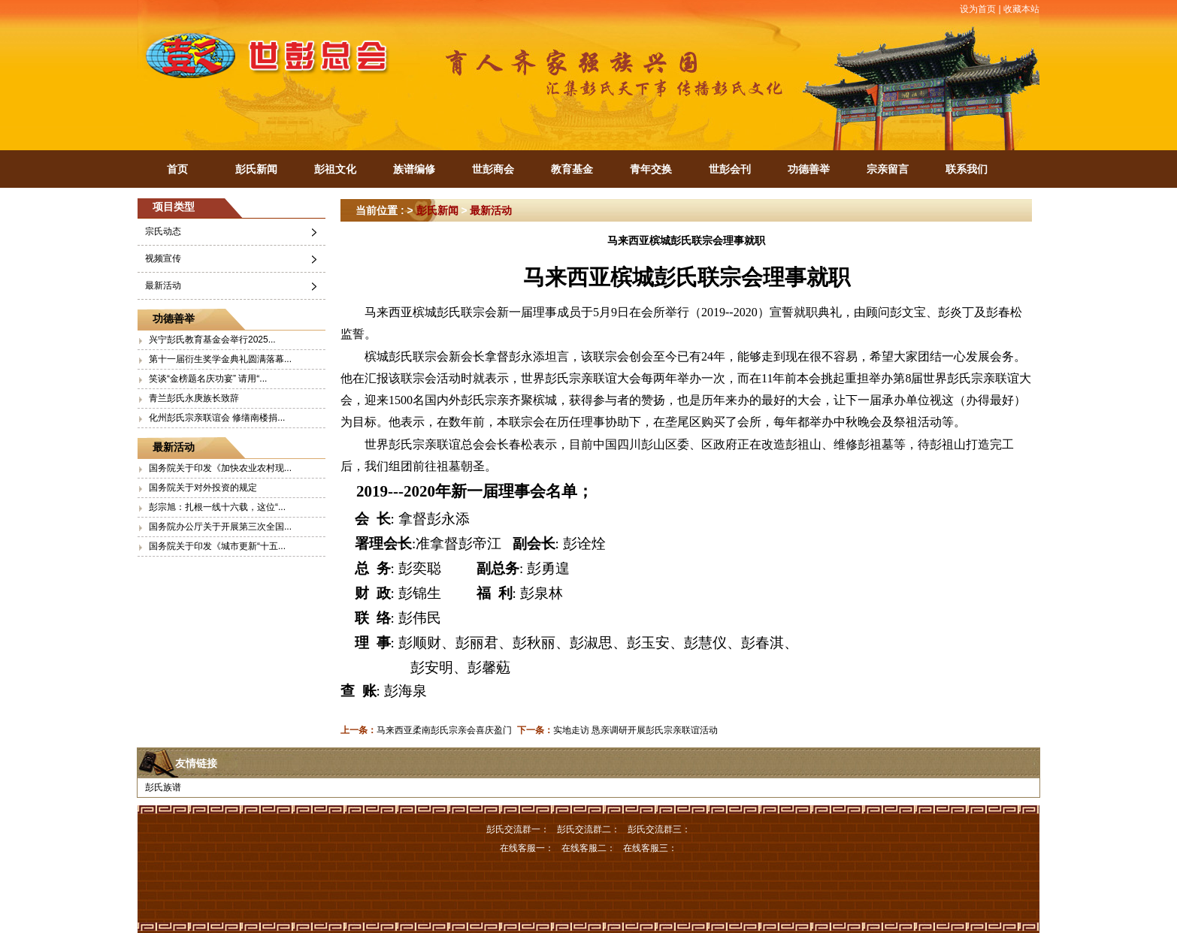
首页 (177, 169)
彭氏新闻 (256, 169)
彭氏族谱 (163, 787)
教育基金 (572, 169)
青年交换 (651, 169)
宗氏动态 (163, 231)
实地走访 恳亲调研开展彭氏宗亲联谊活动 (635, 730)
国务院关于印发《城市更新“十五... (217, 546)
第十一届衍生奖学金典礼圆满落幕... (220, 359)
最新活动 (163, 285)
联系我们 (967, 169)
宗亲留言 (888, 169)
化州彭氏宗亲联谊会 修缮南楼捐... (217, 417)
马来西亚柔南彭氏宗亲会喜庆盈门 (444, 730)
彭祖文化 (335, 169)
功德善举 (809, 169)
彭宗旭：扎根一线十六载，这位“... (217, 507)
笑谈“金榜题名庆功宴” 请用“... (208, 378)
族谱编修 (414, 169)
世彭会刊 (730, 169)
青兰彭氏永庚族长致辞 (194, 398)
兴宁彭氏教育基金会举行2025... (212, 339)
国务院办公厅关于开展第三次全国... (220, 526)
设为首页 (978, 9)
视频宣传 (163, 258)
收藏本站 (1021, 9)
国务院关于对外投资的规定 (203, 487)
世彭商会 (493, 169)
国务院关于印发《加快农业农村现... (220, 468)
